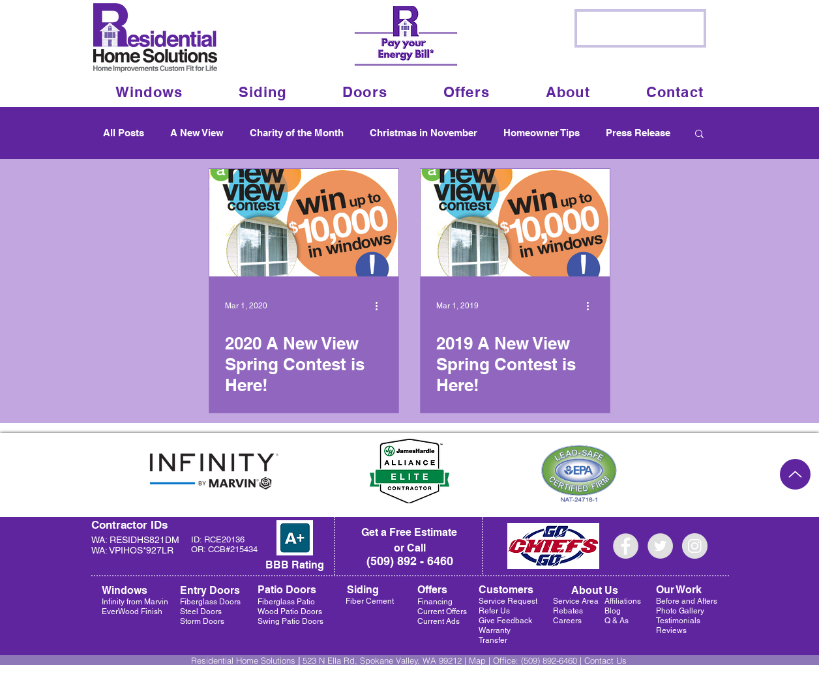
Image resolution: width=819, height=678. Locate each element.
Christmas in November (423, 132)
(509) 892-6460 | (552, 660)
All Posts (123, 132)
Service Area (576, 601)
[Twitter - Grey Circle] (660, 546)
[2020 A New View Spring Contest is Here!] (303, 222)
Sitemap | (357, 672)
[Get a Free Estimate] (409, 532)
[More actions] (381, 306)
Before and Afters (686, 601)
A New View (197, 132)
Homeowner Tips (541, 132)
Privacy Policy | (312, 672)
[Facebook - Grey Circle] (625, 546)
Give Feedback (505, 620)
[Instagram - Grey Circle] (694, 546)
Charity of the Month (297, 132)
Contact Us (605, 660)
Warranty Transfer (495, 635)
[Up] (795, 474)
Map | (481, 660)
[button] (568, 92)
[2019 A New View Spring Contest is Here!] (515, 222)
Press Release (638, 132)
